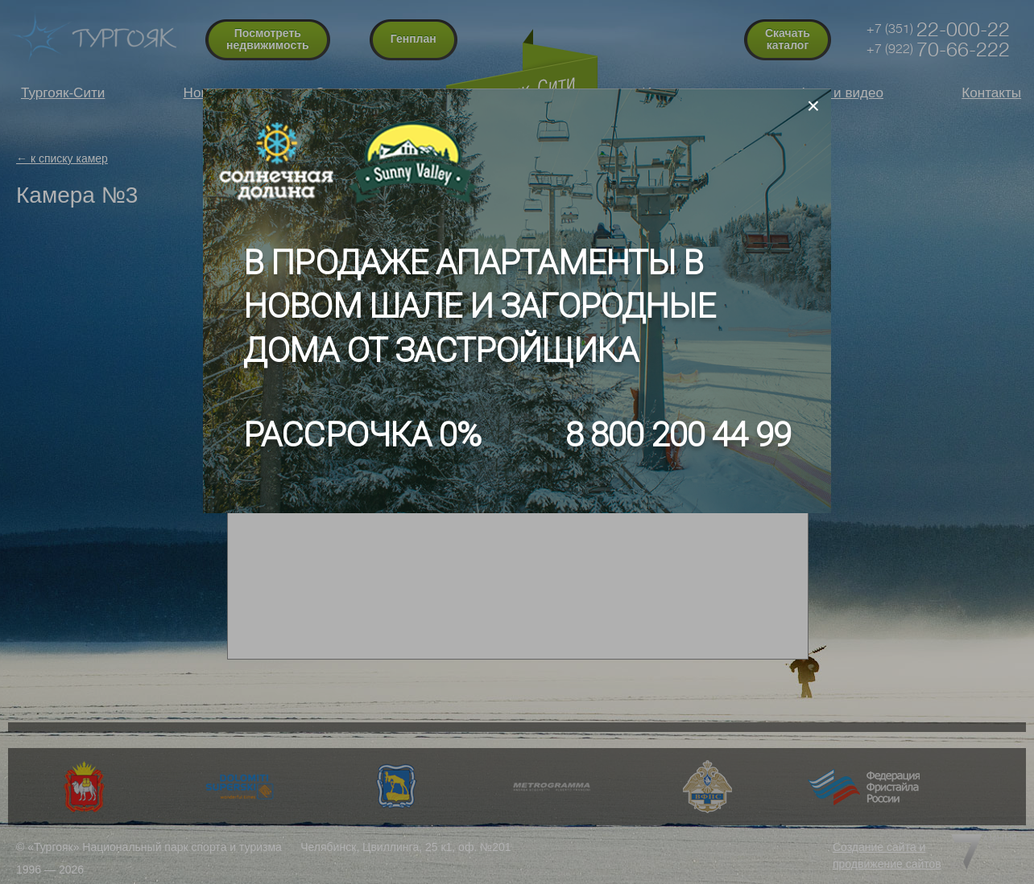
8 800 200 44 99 (678, 434)
